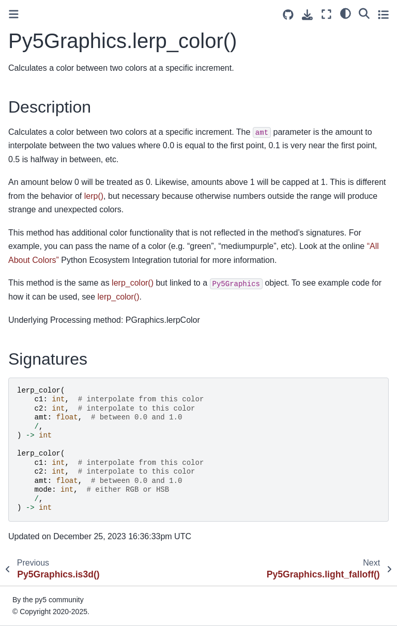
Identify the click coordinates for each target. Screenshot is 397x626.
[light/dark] (345, 13)
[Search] (364, 13)
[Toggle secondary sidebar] (383, 14)
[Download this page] (307, 14)
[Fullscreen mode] (326, 14)
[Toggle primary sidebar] (13, 14)
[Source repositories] (288, 14)
